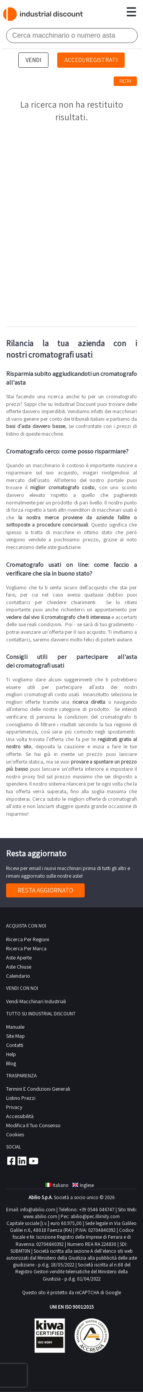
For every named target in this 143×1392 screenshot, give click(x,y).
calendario (18, 975)
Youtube (33, 1160)
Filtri (125, 81)
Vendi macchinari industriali (36, 1001)
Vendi (33, 60)
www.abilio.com (40, 1216)
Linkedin (22, 1160)
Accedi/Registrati (90, 60)
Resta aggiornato (45, 890)
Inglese (83, 1185)
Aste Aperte (19, 957)
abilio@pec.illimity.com (95, 1216)
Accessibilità (20, 1116)
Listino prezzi (20, 1098)
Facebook (10, 1160)
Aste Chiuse (18, 966)
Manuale (15, 1026)
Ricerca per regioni (27, 939)
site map (15, 1035)
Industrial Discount (43, 14)
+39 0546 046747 (96, 1209)
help (11, 1054)
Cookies (15, 1134)
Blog (11, 1063)
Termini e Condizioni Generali (38, 1088)
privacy (14, 1107)
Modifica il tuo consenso (33, 1125)
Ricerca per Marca (26, 948)
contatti (14, 1045)
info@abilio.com (37, 1209)
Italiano (57, 1185)
